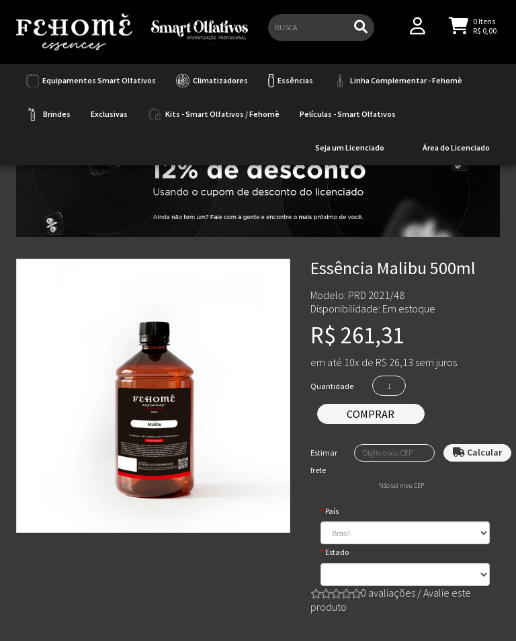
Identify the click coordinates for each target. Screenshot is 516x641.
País (332, 511)
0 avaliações (388, 592)
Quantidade (331, 386)
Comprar (370, 414)
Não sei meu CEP (401, 486)
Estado (337, 552)
